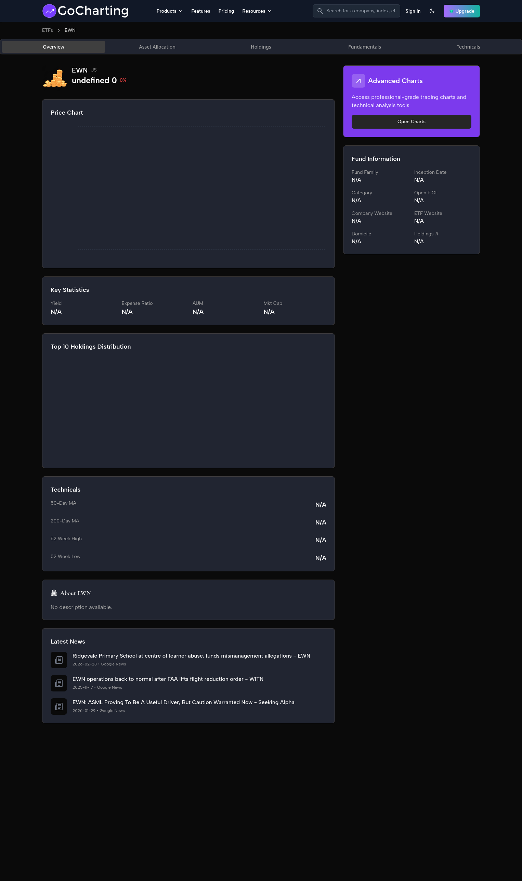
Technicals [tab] (468, 46)
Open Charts (411, 122)
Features (201, 11)
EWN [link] (70, 30)
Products (170, 11)
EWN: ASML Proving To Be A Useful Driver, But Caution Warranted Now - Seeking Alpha (184, 702)
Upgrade (461, 11)
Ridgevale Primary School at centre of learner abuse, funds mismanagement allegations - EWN (191, 655)
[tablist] (261, 46)
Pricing (226, 11)
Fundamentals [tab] (364, 46)
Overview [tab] (53, 46)
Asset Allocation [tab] (157, 46)
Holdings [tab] (261, 46)
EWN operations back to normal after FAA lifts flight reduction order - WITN (168, 679)
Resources (257, 11)
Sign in (413, 11)
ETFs (47, 30)
